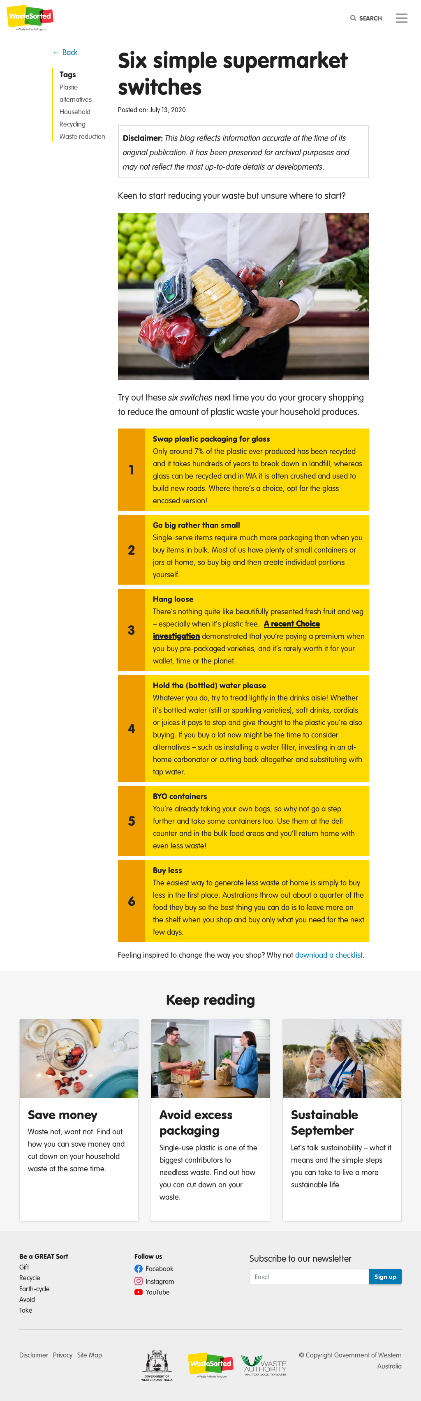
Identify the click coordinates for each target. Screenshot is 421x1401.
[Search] (367, 18)
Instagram (154, 1281)
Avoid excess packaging (196, 1122)
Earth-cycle (34, 1288)
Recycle (29, 1277)
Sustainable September (324, 1122)
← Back (65, 52)
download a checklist (329, 954)
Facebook (153, 1268)
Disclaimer (33, 1355)
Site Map (89, 1355)
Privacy (62, 1355)
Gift (24, 1267)
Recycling (73, 124)
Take (25, 1310)
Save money (62, 1114)
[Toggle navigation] (402, 18)
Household (75, 111)
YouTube (152, 1292)
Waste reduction (82, 136)
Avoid (27, 1299)
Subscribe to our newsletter (301, 1258)
